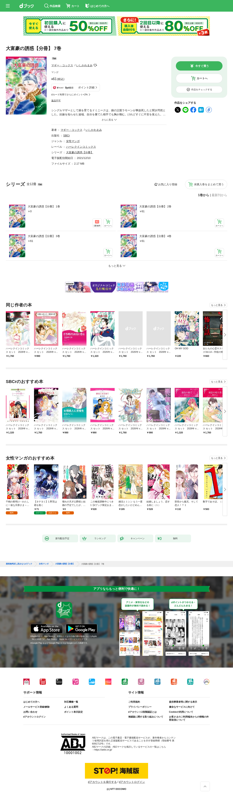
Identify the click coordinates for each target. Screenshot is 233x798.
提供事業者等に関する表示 (183, 702)
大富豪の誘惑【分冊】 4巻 (155, 236)
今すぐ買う (202, 65)
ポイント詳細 (86, 87)
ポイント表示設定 (73, 712)
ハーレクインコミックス (81, 146)
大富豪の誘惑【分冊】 (79, 152)
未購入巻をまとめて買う (209, 184)
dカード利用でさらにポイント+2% (69, 94)
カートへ (202, 78)
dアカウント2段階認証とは (142, 712)
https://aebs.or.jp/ (103, 749)
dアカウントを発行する (102, 781)
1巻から (203, 195)
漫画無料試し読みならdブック (19, 564)
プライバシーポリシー (140, 707)
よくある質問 (71, 707)
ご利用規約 (134, 702)
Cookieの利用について (181, 712)
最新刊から (219, 195)
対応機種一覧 (71, 702)
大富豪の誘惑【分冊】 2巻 (155, 206)
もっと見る (217, 305)
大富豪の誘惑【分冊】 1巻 (44, 206)
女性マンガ (73, 141)
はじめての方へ (31, 702)
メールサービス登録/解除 (36, 707)
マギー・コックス (62, 65)
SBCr (66, 135)
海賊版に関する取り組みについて (145, 716)
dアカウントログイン (34, 716)
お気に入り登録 (167, 184)
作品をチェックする (201, 89)
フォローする (95, 65)
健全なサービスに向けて (182, 707)
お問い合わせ (30, 712)
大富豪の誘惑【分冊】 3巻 (44, 236)
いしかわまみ (84, 65)
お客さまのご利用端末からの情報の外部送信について (189, 718)
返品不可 (56, 100)
